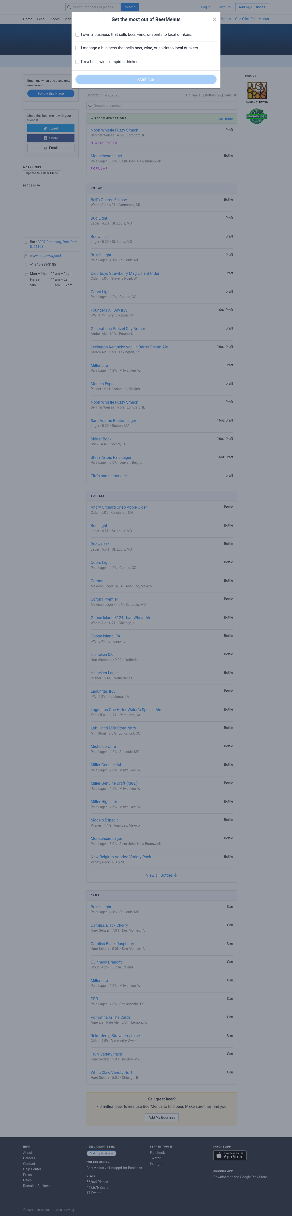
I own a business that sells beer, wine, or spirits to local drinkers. (136, 34)
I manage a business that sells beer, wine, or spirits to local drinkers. (140, 48)
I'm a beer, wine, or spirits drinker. (109, 61)
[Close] (214, 19)
